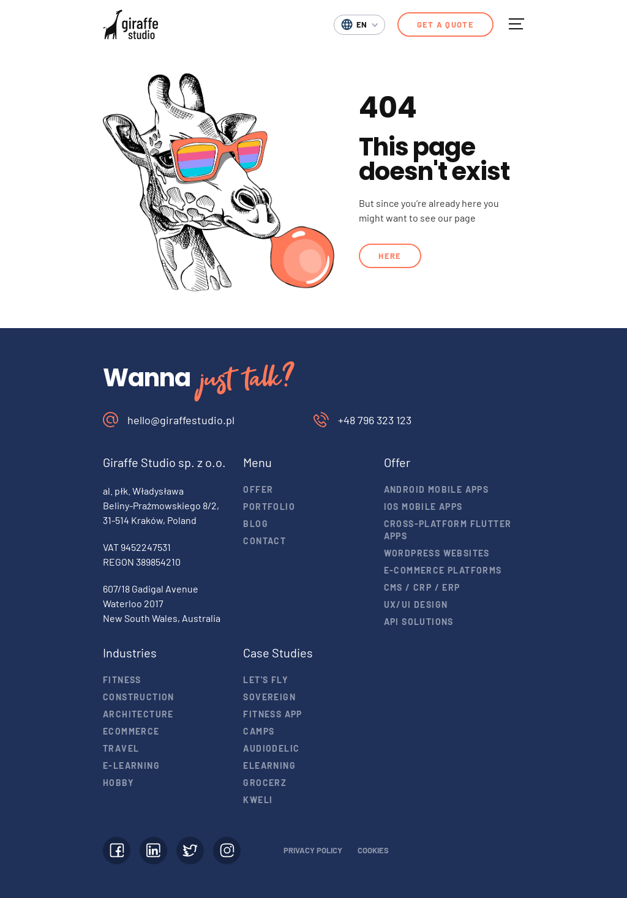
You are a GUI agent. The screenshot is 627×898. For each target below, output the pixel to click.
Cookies (373, 850)
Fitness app (272, 714)
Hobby (118, 782)
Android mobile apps (436, 489)
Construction (139, 697)
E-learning (131, 765)
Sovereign (269, 697)
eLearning (269, 765)
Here (389, 256)
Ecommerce (131, 731)
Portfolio (269, 506)
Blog (255, 523)
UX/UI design (416, 604)
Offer (258, 489)
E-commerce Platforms (443, 570)
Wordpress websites (437, 553)
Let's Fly (265, 680)
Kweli (257, 800)
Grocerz (265, 782)
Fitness (122, 680)
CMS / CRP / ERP (422, 587)
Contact (264, 541)
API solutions (419, 621)
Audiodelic (271, 748)
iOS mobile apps (423, 506)
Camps (258, 731)
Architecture (138, 714)
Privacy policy (312, 850)
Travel (121, 748)
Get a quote (445, 24)
